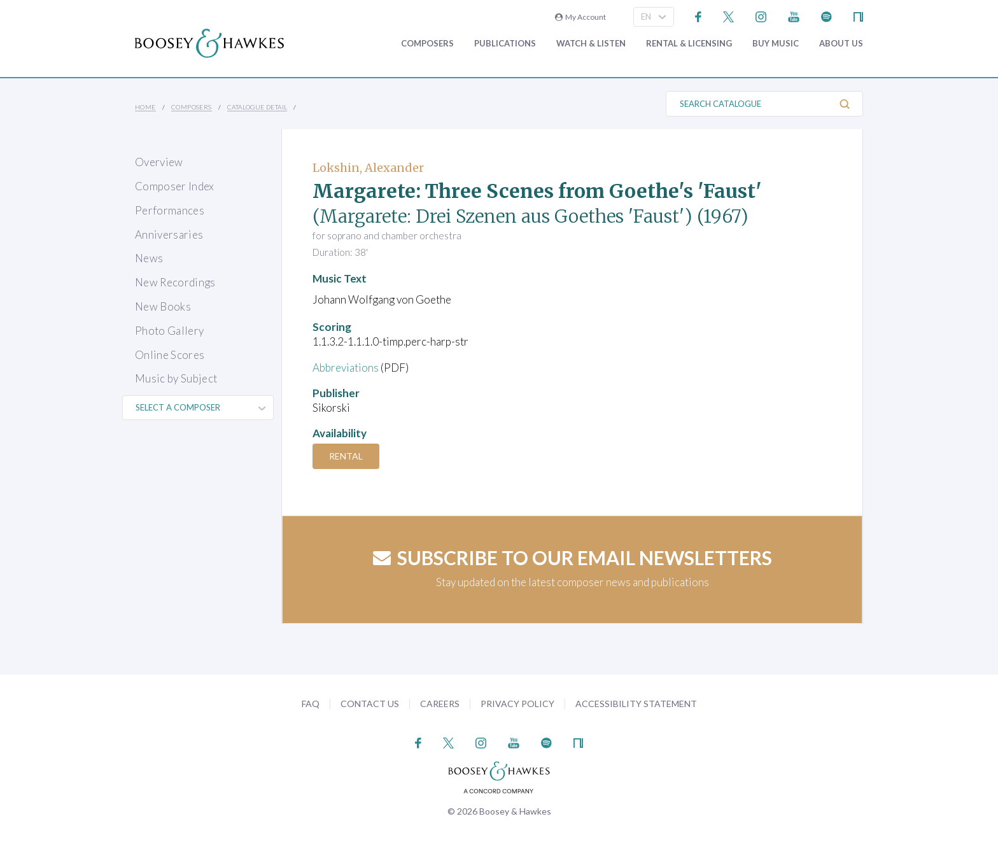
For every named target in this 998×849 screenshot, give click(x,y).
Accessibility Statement (636, 703)
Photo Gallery (169, 330)
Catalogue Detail (257, 107)
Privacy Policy (517, 703)
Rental (346, 456)
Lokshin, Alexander (368, 167)
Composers (427, 43)
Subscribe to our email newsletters (572, 557)
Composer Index (174, 186)
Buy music (775, 43)
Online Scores (169, 354)
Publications (505, 43)
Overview (159, 162)
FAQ (311, 703)
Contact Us (370, 703)
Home (145, 107)
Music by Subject (176, 378)
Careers (440, 703)
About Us (841, 43)
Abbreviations (346, 367)
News (149, 258)
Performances (169, 210)
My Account (580, 17)
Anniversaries (169, 234)
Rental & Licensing (689, 43)
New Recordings (175, 282)
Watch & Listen (591, 43)
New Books (163, 306)
